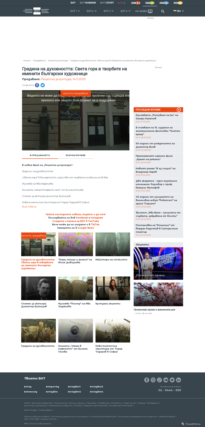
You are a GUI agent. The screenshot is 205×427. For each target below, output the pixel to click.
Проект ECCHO (48, 419)
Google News (86, 228)
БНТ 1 (73, 11)
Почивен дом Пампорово (121, 405)
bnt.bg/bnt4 (96, 391)
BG (179, 11)
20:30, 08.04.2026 (144, 313)
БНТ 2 (90, 11)
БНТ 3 (107, 11)
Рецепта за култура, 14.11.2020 (63, 79)
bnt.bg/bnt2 (74, 391)
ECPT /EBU (34, 419)
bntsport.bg (52, 386)
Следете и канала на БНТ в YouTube (75, 221)
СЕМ (26, 419)
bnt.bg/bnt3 (96, 386)
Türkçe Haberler (45, 410)
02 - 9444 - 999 (169, 390)
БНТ (73, 2)
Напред (141, 403)
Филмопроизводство (42, 403)
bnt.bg (27, 386)
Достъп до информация (35, 405)
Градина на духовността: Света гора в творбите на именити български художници (113, 60)
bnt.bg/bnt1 (74, 386)
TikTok (95, 224)
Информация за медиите (60, 405)
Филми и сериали (77, 403)
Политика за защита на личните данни (70, 416)
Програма (91, 403)
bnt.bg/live (52, 391)
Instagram (97, 217)
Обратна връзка (167, 416)
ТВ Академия (153, 403)
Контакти (116, 403)
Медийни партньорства (95, 405)
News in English (30, 410)
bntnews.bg (30, 391)
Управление (103, 403)
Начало (27, 60)
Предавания (39, 60)
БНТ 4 (124, 11)
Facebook (82, 217)
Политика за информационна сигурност (137, 416)
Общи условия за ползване (36, 416)
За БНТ (27, 403)
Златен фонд (61, 403)
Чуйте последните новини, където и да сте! (76, 214)
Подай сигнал (130, 403)
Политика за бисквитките (103, 416)
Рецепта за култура (58, 60)
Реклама (150, 18)
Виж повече (29, 206)
